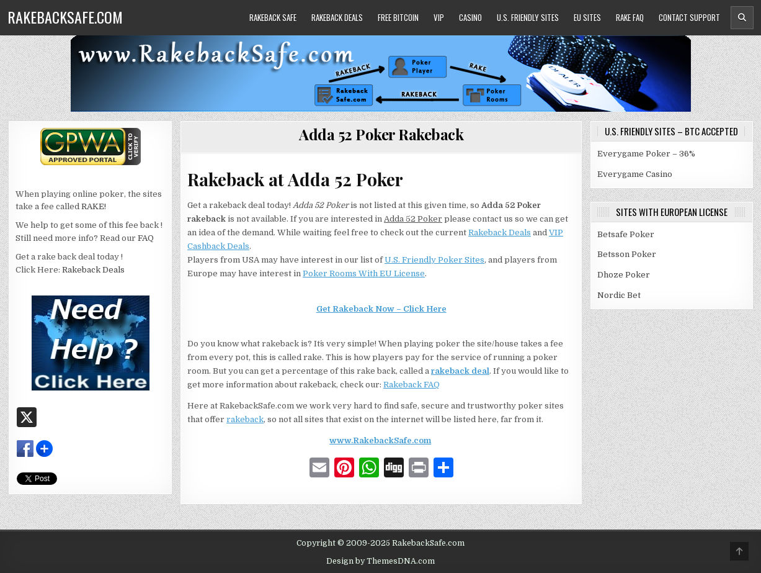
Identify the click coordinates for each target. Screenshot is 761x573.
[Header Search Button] (742, 17)
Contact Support (689, 17)
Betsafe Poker (625, 234)
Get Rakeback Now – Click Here (381, 309)
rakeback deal (460, 371)
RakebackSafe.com (65, 17)
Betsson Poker (626, 254)
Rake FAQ (630, 17)
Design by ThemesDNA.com (380, 561)
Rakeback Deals (337, 17)
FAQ (146, 238)
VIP (439, 17)
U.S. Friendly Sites (528, 17)
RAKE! (93, 206)
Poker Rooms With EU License (364, 273)
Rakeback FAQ (411, 384)
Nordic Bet (619, 295)
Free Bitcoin (398, 17)
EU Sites (587, 17)
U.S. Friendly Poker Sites (434, 259)
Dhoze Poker (623, 274)
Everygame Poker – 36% (646, 153)
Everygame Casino (634, 174)
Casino (470, 17)
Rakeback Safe (272, 17)
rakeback (245, 419)
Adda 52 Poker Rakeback (381, 134)
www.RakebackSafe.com (380, 440)
